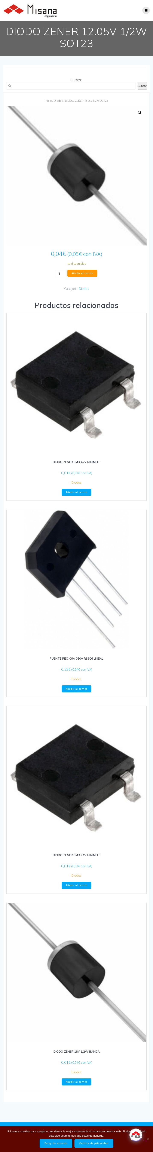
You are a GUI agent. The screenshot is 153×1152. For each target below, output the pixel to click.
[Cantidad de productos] (61, 273)
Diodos (58, 101)
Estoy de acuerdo (56, 1143)
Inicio (48, 101)
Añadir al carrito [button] (77, 492)
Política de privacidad (93, 1143)
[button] (140, 112)
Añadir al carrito (82, 273)
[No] (148, 1139)
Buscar (76, 80)
